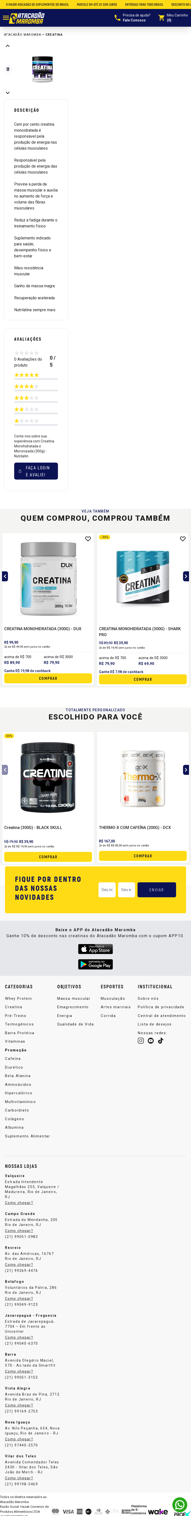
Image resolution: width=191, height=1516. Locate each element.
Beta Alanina (18, 1076)
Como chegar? (19, 1203)
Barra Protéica (20, 1033)
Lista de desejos (155, 1024)
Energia (64, 1015)
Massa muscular (74, 998)
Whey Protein (18, 998)
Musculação (113, 998)
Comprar (48, 678)
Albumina (14, 1127)
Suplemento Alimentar (27, 1136)
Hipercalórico (18, 1093)
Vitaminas (15, 1041)
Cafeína (13, 1058)
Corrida (108, 1015)
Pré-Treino (16, 1015)
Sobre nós (148, 998)
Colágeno (14, 1119)
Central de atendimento (162, 1015)
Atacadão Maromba (22, 34)
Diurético (14, 1067)
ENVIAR (156, 889)
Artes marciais (116, 1007)
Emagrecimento (73, 1007)
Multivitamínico (20, 1102)
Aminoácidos (18, 1084)
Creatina (54, 34)
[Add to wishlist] (88, 539)
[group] (42, 69)
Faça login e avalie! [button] (34, 471)
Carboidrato (17, 1110)
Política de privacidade (161, 1007)
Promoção (16, 1050)
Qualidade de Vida (75, 1024)
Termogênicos (19, 1024)
